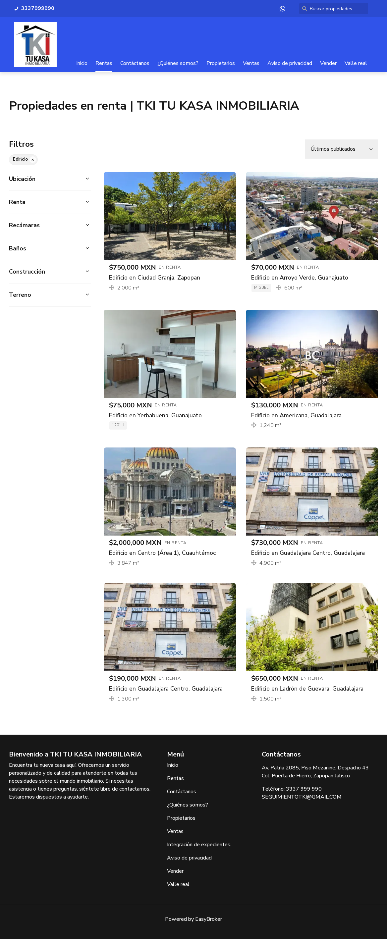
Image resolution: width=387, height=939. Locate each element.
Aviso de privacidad (289, 63)
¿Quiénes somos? (177, 63)
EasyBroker (208, 919)
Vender (328, 63)
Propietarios (220, 63)
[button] (50, 179)
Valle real (356, 63)
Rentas (103, 63)
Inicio (81, 63)
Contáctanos (134, 63)
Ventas (251, 63)
